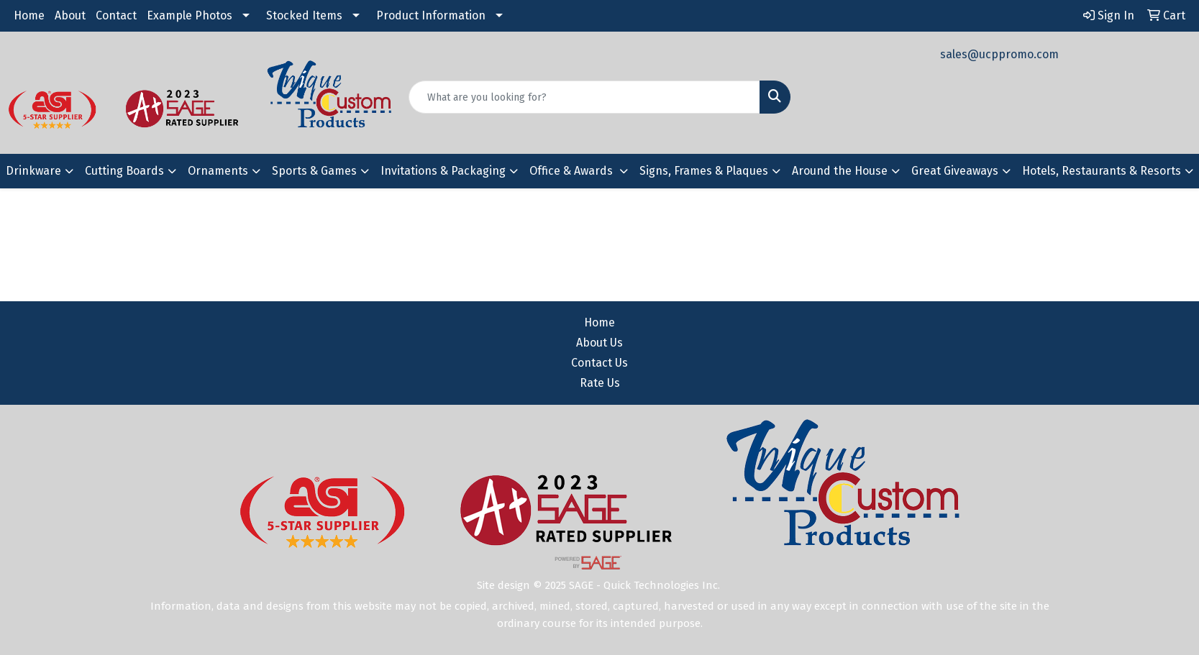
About (70, 15)
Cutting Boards (124, 171)
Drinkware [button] (33, 171)
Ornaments (218, 171)
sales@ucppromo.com (999, 54)
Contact (116, 15)
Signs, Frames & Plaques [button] (703, 171)
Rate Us (600, 383)
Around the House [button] (840, 171)
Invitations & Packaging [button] (443, 171)
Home (29, 15)
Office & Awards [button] (572, 171)
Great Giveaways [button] (954, 171)
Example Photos (189, 15)
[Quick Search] (585, 97)
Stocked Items (304, 15)
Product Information (430, 15)
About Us (599, 342)
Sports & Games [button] (314, 171)
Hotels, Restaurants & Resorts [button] (1101, 171)
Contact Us (599, 363)
